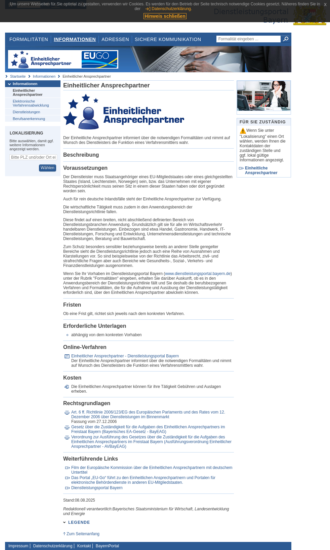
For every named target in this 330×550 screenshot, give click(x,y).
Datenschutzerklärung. (172, 8)
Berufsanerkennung (29, 119)
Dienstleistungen (26, 112)
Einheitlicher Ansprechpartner (28, 92)
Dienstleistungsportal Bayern (97, 487)
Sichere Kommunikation (168, 39)
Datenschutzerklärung (53, 546)
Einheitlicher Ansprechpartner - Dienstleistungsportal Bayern (125, 356)
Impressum (18, 546)
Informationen (75, 39)
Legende (79, 522)
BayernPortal (107, 546)
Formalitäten (28, 39)
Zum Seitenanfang (83, 534)
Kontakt (84, 546)
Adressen (115, 39)
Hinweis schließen (165, 16)
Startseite (18, 76)
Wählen (47, 167)
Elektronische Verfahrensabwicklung (31, 103)
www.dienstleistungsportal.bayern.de (198, 273)
